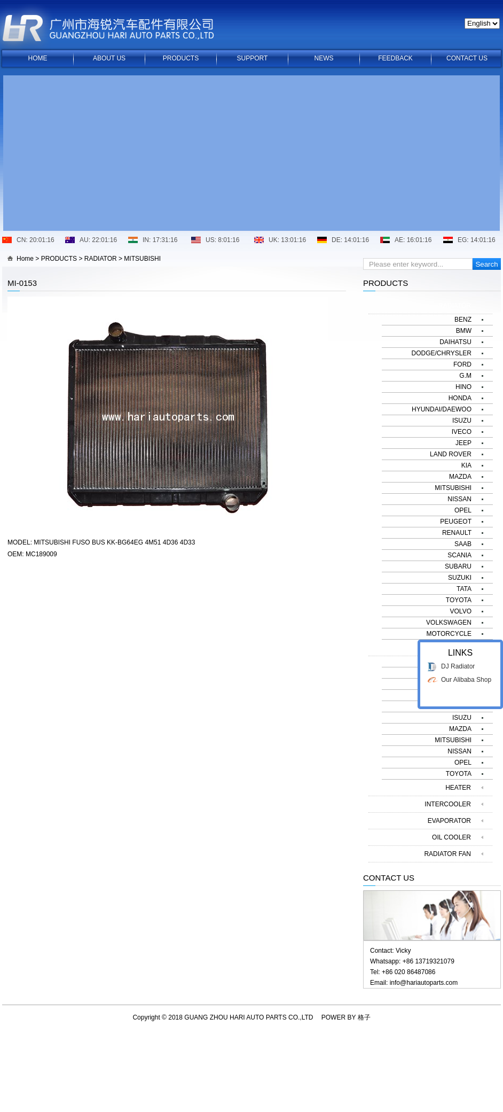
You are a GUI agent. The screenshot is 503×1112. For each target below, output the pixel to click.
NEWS (324, 58)
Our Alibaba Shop (466, 764)
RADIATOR (100, 258)
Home (25, 258)
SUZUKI (459, 577)
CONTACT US (467, 58)
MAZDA (460, 476)
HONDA (460, 398)
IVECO (461, 432)
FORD (462, 364)
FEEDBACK (395, 58)
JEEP (463, 443)
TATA (464, 589)
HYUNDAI (457, 706)
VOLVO (460, 611)
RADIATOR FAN (447, 854)
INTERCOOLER (448, 804)
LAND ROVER (450, 454)
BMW (463, 331)
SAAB (462, 544)
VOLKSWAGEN (448, 622)
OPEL (462, 510)
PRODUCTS (181, 58)
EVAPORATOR (449, 821)
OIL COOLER (451, 837)
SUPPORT (252, 58)
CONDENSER (450, 647)
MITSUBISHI (142, 258)
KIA (466, 465)
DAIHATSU (455, 342)
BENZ (462, 319)
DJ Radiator (458, 751)
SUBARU (458, 566)
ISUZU (461, 420)
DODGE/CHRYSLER (441, 353)
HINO (463, 387)
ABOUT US (109, 58)
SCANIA (459, 555)
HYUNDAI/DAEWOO (441, 409)
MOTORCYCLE (449, 633)
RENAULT (456, 532)
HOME (38, 58)
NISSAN (459, 499)
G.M (465, 375)
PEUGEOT (455, 521)
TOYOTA (458, 600)
